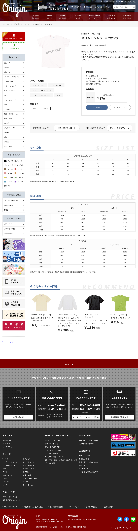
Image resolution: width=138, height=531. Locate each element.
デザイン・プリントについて (58, 435)
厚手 (34, 108)
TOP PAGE (6, 24)
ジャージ (7, 132)
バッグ (6, 95)
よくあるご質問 (9, 229)
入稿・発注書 (9, 491)
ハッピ (6, 123)
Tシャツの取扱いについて (54, 457)
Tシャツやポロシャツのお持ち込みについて (61, 460)
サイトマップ (74, 507)
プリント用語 (50, 463)
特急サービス (84, 465)
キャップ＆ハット (10, 100)
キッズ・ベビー (9, 91)
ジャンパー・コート (11, 128)
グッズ (6, 142)
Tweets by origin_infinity (10, 342)
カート (109, 7)
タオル (6, 104)
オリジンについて (10, 507)
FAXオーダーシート (10, 210)
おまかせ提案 (8, 205)
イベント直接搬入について (88, 472)
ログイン (100, 7)
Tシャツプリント (9, 443)
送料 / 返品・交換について (88, 462)
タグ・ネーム (8, 146)
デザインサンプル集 (52, 440)
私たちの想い (7, 440)
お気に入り (77, 7)
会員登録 (89, 7)
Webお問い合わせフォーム (89, 440)
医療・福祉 (8, 118)
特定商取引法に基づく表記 (33, 507)
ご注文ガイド (8, 224)
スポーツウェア (9, 81)
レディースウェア (10, 86)
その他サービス (84, 468)
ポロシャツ (8, 72)
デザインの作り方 (51, 443)
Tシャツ (26, 24)
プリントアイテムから (11, 201)
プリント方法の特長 (52, 447)
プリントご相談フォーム (119, 128)
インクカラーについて (53, 450)
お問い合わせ (8, 233)
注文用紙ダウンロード (67, 128)
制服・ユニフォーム (11, 114)
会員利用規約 (108, 507)
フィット (45, 108)
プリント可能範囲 (51, 453)
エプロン (7, 109)
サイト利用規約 (91, 507)
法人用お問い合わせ (86, 443)
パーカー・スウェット (11, 77)
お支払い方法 (84, 459)
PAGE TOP (69, 364)
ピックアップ (9, 435)
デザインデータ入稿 (10, 497)
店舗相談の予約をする (119, 417)
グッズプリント (8, 447)
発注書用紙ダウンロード (11, 500)
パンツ (6, 137)
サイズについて (84, 455)
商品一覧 (17, 24)
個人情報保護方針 (56, 507)
